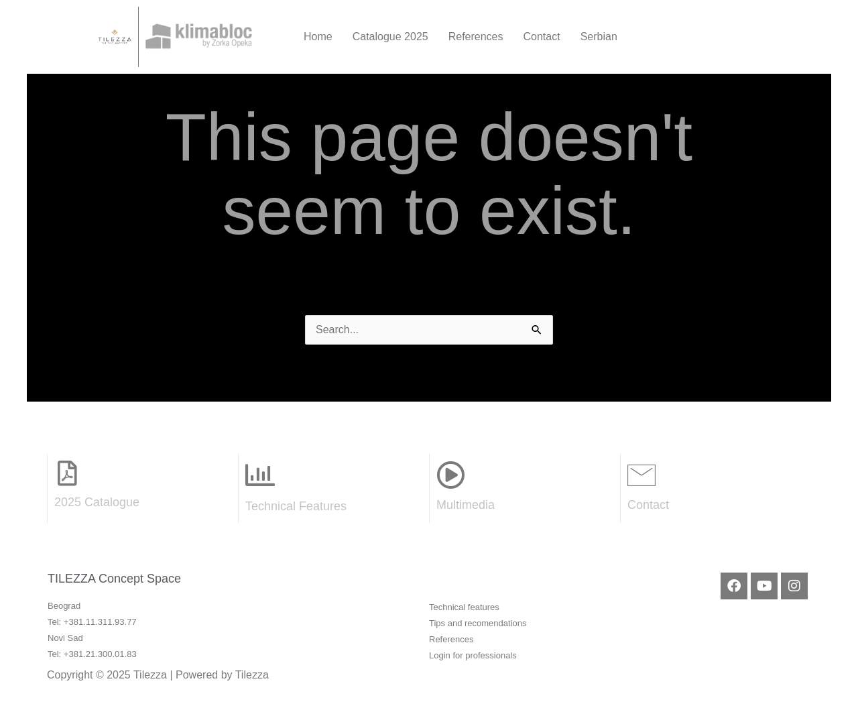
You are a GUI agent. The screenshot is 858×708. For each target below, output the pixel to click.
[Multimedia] (450, 475)
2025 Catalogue (96, 502)
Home (318, 36)
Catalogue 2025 (390, 36)
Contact (542, 36)
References (475, 36)
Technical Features (296, 506)
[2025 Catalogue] (67, 473)
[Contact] (641, 475)
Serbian (598, 36)
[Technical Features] (260, 475)
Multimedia (465, 505)
